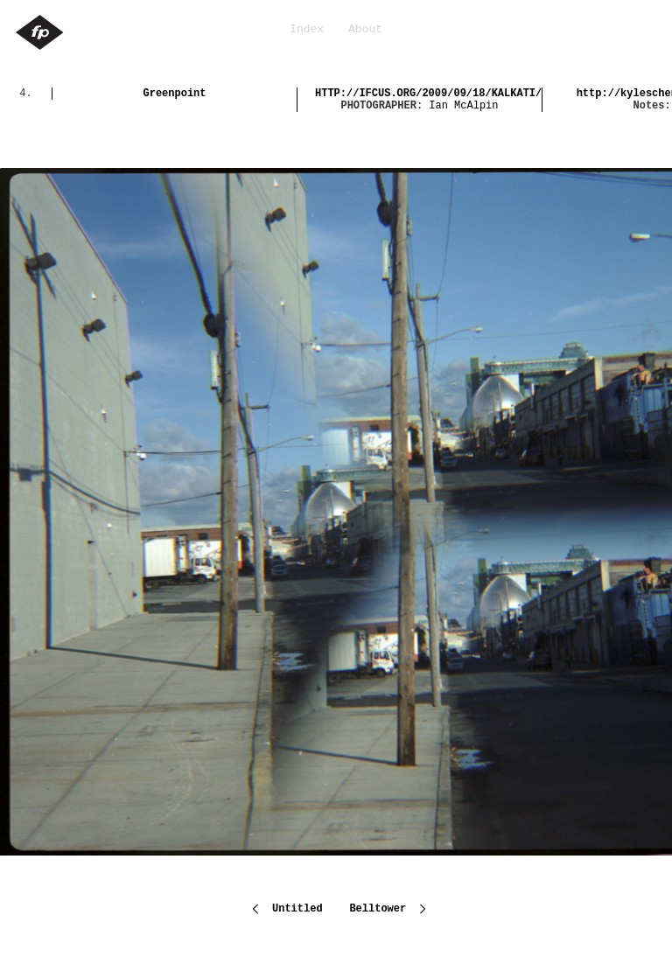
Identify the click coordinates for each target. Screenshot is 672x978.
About (365, 29)
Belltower (380, 907)
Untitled (297, 907)
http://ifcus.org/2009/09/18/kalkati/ (428, 93)
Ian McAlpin (463, 106)
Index (307, 29)
